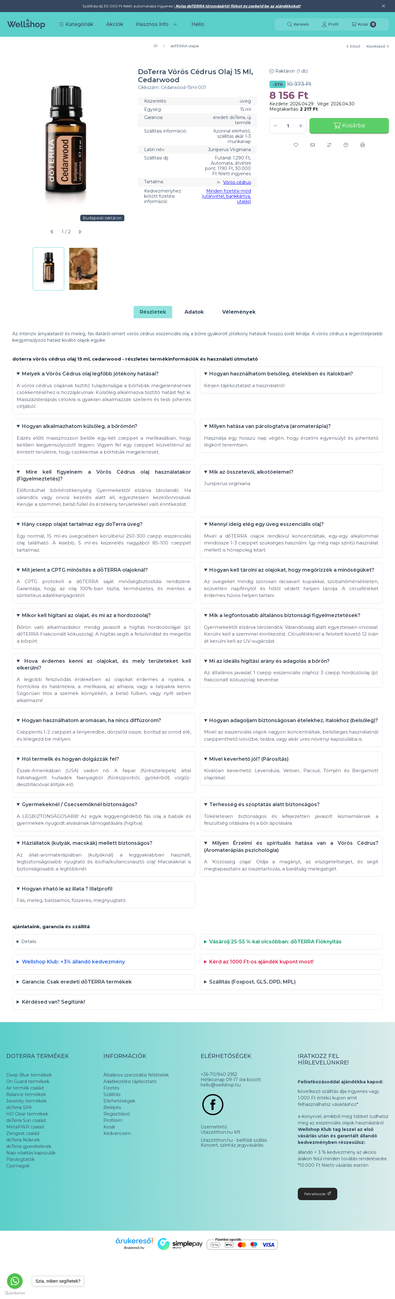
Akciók (114, 24)
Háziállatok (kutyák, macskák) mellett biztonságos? (88, 865)
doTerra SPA (19, 1136)
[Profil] (330, 24)
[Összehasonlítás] (329, 145)
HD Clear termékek (27, 1143)
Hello (197, 24)
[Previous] (9, 268)
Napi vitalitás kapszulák (31, 1182)
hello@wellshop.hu (221, 1114)
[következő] (80, 232)
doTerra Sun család (26, 1149)
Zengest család (22, 1162)
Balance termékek (26, 1123)
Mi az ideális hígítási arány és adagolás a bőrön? (270, 670)
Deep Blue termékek (29, 1104)
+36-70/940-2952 (219, 1103)
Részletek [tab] (153, 312)
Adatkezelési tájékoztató (130, 1110)
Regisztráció (116, 1143)
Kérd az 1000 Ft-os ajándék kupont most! (262, 987)
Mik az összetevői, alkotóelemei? (252, 475)
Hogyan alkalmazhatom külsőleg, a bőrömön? (80, 428)
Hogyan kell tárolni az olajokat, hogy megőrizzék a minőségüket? (292, 576)
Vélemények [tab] (239, 312)
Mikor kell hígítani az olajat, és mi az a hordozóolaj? (87, 623)
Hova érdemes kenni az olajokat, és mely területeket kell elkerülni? (103, 673)
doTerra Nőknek (23, 1169)
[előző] (52, 232)
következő (378, 46)
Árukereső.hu (134, 1277)
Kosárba (349, 125)
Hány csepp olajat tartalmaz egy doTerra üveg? (83, 529)
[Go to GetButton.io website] (15, 1293)
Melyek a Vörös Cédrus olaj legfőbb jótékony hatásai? (91, 375)
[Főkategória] (155, 46)
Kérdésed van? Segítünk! (54, 1030)
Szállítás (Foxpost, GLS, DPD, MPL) (253, 1009)
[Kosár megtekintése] (363, 24)
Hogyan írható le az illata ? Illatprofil (68, 911)
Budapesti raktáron (102, 217)
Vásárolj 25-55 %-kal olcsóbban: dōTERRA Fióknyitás (276, 966)
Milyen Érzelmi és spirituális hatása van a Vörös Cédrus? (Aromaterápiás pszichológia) (291, 868)
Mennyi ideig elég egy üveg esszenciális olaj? (267, 529)
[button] (76, 24)
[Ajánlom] (312, 145)
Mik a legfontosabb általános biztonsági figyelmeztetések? (285, 623)
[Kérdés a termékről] (346, 145)
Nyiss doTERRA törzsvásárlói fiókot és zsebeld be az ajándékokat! (237, 6)
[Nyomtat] (362, 145)
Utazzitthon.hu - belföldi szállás (234, 1169)
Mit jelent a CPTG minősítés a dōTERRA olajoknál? (85, 576)
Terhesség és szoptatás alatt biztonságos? (265, 824)
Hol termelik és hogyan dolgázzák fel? (71, 778)
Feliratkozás (317, 1223)
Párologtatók (20, 1188)
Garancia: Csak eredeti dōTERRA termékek (77, 1009)
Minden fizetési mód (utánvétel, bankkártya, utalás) (226, 196)
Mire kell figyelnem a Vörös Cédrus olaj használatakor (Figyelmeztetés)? (103, 478)
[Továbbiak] (175, 24)
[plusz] (300, 125)
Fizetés (111, 1117)
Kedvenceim (117, 1162)
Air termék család (25, 1117)
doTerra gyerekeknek (28, 1175)
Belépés (112, 1136)
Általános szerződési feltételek (136, 1104)
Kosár (109, 1156)
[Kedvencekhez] (296, 145)
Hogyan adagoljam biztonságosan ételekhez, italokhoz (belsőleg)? (291, 734)
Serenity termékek (26, 1130)
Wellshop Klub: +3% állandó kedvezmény (74, 987)
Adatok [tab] (194, 312)
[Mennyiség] (288, 125)
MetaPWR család (25, 1156)
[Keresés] (298, 24)
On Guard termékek (27, 1110)
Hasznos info (152, 24)
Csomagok (18, 1195)
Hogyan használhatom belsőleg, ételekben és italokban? (282, 375)
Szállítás (111, 1123)
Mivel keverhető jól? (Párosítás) (249, 778)
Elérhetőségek (119, 1130)
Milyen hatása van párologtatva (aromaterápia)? (270, 428)
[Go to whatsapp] (15, 1281)
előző (353, 46)
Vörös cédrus (237, 182)
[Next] (122, 268)
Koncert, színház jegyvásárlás (232, 1174)
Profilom (112, 1149)
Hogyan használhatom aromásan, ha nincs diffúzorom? (92, 731)
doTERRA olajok (185, 46)
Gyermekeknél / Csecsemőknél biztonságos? (80, 824)
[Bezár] (383, 6)
